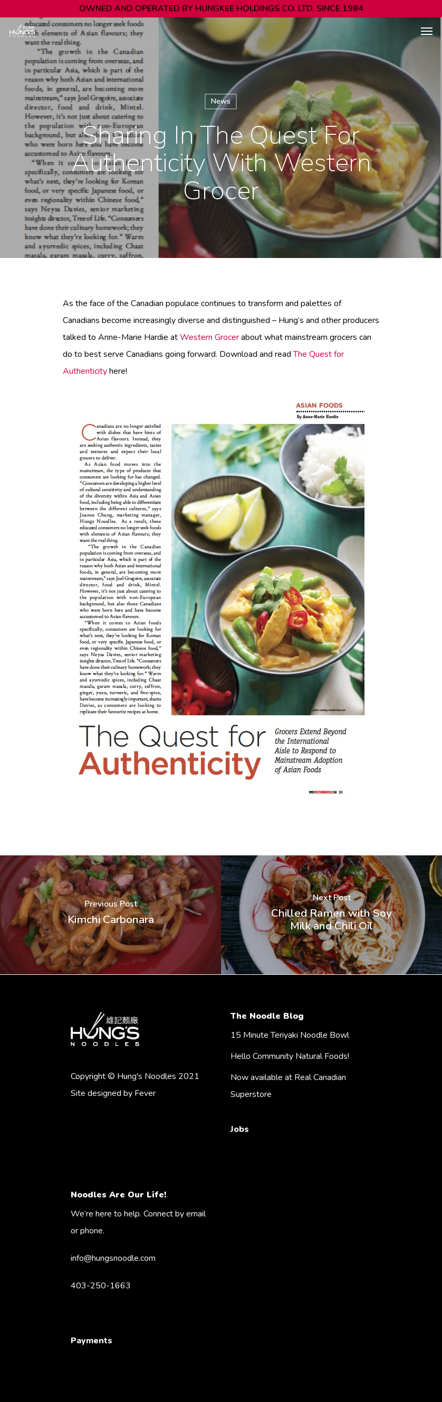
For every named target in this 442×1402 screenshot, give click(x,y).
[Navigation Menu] (427, 30)
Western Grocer (209, 337)
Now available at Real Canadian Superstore (288, 1086)
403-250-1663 (101, 1286)
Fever (145, 1093)
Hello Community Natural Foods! (289, 1056)
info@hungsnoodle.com (113, 1258)
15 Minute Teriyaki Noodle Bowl (289, 1035)
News (220, 101)
